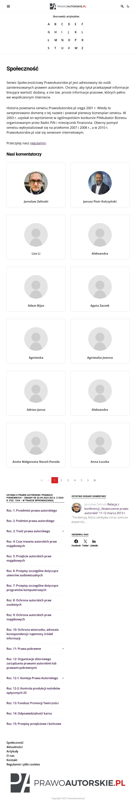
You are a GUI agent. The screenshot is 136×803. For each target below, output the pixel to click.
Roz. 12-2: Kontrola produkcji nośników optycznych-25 (33, 690)
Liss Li (36, 254)
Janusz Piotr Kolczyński (100, 201)
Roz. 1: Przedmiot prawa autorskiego (32, 510)
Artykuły (12, 751)
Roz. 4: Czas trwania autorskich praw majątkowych (32, 544)
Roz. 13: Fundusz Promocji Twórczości (33, 703)
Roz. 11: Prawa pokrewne (24, 649)
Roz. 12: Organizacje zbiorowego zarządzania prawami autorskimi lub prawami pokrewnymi (31, 663)
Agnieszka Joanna (100, 358)
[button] (128, 6)
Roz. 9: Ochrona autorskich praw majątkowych (29, 617)
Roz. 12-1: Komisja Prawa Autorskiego (32, 678)
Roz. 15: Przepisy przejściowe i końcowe (34, 724)
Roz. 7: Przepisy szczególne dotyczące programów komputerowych (32, 588)
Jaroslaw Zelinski (36, 201)
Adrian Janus (36, 410)
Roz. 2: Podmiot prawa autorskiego (30, 521)
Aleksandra (100, 254)
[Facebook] (76, 543)
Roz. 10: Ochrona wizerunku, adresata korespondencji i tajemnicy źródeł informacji (33, 634)
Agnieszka (36, 358)
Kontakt (12, 760)
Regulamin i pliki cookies (23, 764)
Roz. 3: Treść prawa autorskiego (28, 531)
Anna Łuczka (100, 462)
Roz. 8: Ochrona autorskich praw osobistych (29, 602)
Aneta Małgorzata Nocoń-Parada (36, 462)
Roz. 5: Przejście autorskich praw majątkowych (29, 558)
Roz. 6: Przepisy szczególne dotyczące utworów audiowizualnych (32, 573)
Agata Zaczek (99, 306)
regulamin (38, 143)
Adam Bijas (36, 306)
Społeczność (15, 743)
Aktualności (15, 747)
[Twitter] (85, 543)
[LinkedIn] (94, 543)
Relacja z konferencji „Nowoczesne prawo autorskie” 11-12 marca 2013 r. (106, 508)
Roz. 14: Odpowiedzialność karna (29, 713)
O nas (10, 756)
